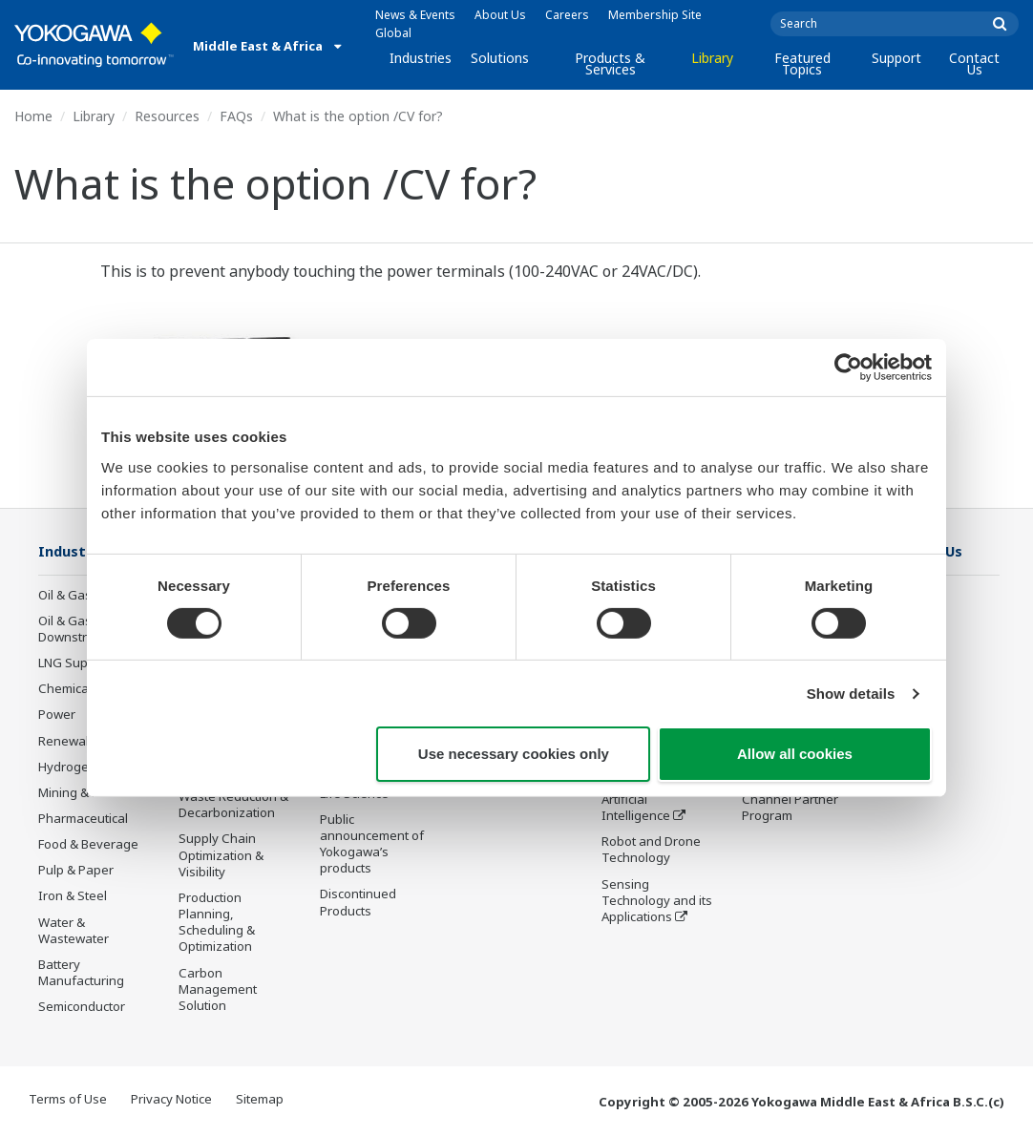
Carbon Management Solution (218, 990)
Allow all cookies (795, 754)
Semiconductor (81, 1007)
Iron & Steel (72, 896)
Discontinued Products (358, 903)
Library (712, 58)
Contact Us (974, 63)
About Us (500, 15)
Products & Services (610, 63)
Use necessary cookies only (513, 754)
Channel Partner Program (790, 808)
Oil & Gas (65, 595)
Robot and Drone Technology (651, 877)
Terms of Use (68, 1099)
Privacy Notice (171, 1099)
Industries (421, 58)
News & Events (415, 15)
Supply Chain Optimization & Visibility (221, 855)
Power (56, 715)
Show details (851, 693)
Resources (167, 116)
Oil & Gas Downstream (75, 629)
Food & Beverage (88, 844)
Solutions (500, 58)
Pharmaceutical (83, 819)
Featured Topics (802, 63)
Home (33, 116)
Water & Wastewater (73, 931)
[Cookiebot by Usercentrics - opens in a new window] (848, 367)
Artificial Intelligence (635, 835)
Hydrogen (67, 767)
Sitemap (260, 1099)
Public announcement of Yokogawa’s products (372, 845)
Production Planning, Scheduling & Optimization (217, 923)
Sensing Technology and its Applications (656, 929)
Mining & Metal (81, 793)
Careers (567, 15)
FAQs (236, 116)
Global (393, 33)
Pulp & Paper (76, 870)
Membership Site (655, 15)
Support (896, 58)
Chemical (65, 689)
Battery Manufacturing (81, 973)
